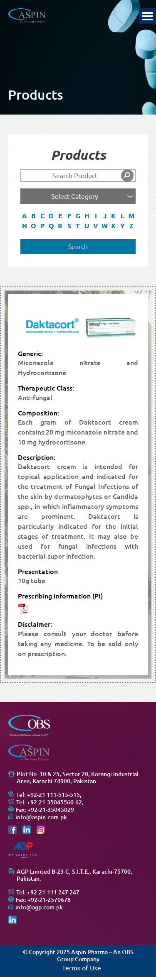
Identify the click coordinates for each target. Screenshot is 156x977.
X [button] (113, 226)
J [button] (104, 216)
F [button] (69, 216)
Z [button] (131, 226)
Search (78, 246)
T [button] (78, 226)
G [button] (78, 216)
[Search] (78, 175)
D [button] (51, 216)
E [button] (60, 216)
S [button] (69, 226)
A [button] (24, 216)
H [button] (86, 216)
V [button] (95, 226)
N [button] (24, 226)
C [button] (42, 216)
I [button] (96, 216)
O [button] (33, 226)
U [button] (86, 226)
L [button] (122, 216)
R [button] (60, 226)
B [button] (33, 216)
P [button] (42, 226)
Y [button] (122, 226)
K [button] (113, 216)
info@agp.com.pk (39, 907)
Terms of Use (81, 968)
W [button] (105, 226)
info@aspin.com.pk (41, 817)
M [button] (131, 216)
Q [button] (51, 226)
